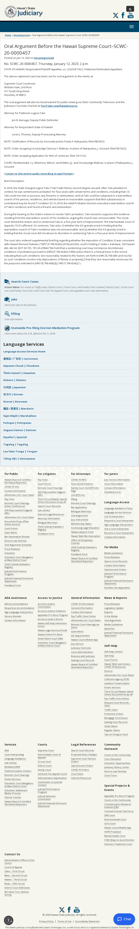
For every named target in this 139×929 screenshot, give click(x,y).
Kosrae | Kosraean (15, 401)
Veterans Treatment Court (118, 844)
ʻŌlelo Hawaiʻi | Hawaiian (19, 373)
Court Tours (110, 775)
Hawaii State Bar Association (85, 536)
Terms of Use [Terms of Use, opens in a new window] (64, 921)
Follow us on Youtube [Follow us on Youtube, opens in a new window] (131, 15)
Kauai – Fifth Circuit (15, 883)
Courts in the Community (117, 754)
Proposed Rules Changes (84, 754)
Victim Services (112, 687)
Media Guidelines (113, 553)
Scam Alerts (11, 532)
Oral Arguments (79, 515)
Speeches (109, 628)
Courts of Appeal (13, 867)
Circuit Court (44, 761)
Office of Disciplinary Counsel (82, 541)
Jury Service (77, 643)
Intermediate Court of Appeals (49, 756)
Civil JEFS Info (78, 494)
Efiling (12, 314)
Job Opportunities (80, 635)
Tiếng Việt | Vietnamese (19, 458)
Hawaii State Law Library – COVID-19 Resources (118, 665)
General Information (82, 483)
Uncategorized (22, 35)
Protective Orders (113, 713)
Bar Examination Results (17, 536)
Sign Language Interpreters (118, 524)
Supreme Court (46, 750)
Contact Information (15, 490)
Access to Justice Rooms (50, 619)
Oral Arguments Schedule (18, 544)
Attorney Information (49, 518)
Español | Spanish (15, 437)
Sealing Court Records (82, 660)
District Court (45, 765)
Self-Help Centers (113, 651)
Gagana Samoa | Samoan (19, 430)
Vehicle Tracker (13, 797)
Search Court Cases (21, 282)
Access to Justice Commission (46, 605)
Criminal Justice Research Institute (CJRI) (117, 806)
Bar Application (79, 507)
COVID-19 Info (12, 486)
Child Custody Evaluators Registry (17, 566)
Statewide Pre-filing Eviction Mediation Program (42, 328)
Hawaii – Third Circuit (16, 879)
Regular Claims (112, 730)
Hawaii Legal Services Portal (52, 630)
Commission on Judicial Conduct (50, 783)
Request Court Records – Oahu (117, 704)
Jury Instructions (79, 519)
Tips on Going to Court (116, 734)
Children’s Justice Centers (18, 770)
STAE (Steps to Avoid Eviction (119, 839)
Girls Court (110, 823)
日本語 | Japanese (14, 387)
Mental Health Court (114, 835)
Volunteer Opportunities (117, 763)
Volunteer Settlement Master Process (16, 792)
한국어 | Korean (13, 394)
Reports (108, 612)
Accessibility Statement (87, 921)
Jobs (10, 300)
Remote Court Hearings (50, 487)
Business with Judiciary (83, 656)
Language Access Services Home (24, 351)
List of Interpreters (114, 516)
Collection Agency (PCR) (116, 679)
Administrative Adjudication (52, 777)
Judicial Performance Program (16, 573)
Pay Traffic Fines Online (83, 616)
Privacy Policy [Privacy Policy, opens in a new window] (46, 921)
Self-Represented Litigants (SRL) (18, 512)
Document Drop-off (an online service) (17, 523)
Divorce (108, 670)
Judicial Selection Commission (47, 798)
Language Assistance (15, 758)
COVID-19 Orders (80, 769)
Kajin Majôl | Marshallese (19, 416)
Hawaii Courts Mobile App (84, 639)
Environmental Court (115, 819)
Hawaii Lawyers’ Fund (82, 531)
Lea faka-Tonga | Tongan (20, 451)
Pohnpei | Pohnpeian (17, 423)
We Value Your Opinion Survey (17, 893)
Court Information (113, 483)
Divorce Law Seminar (16, 540)
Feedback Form (13, 585)
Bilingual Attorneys (47, 522)
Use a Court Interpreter (116, 528)
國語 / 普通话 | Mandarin (18, 408)
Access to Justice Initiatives (52, 610)
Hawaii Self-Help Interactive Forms (52, 625)
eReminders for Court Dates (19, 494)
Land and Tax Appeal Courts (52, 773)
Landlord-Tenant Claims (116, 683)
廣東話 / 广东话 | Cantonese (20, 358)
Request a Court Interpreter (119, 520)
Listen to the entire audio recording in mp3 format (39, 173)
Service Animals (13, 616)
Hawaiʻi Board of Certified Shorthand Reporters (18, 481)
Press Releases (12, 548)
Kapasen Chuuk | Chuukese (21, 365)
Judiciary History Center (116, 767)
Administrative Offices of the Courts (19, 861)
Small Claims (110, 726)
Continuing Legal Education (85, 527)
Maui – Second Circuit (16, 875)
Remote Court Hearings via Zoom (85, 626)
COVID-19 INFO (79, 479)
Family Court (44, 769)
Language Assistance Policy (118, 508)
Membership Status (81, 523)
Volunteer (10, 553)
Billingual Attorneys (81, 511)
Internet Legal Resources (51, 514)
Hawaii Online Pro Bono (50, 634)
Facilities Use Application (117, 587)
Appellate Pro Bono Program (53, 615)
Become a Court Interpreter (119, 532)
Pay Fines (9, 499)
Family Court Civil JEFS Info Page (85, 489)
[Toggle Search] (130, 9)
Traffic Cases (110, 709)
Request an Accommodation (19, 607)
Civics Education (112, 758)
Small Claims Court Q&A (50, 638)
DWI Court (109, 815)
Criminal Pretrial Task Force (119, 811)
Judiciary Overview (81, 647)
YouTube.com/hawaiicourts (59, 106)
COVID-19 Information (82, 603)
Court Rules (77, 773)
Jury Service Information (117, 479)
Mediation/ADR (12, 766)
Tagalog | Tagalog (15, 444)
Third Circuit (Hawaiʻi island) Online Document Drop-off (52, 500)
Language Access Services (117, 512)
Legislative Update (114, 607)
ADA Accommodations (16, 603)
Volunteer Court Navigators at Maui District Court (19, 559)
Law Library (44, 510)
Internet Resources (81, 777)
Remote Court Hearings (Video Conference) (17, 505)
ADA (7, 750)
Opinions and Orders (115, 569)
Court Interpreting (14, 754)
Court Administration (82, 651)
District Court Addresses (17, 887)
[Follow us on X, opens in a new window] (116, 15)
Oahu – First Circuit (14, 871)
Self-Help (109, 655)
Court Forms (11, 528)
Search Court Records (49, 506)
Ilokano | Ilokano (14, 380)
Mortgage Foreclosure (116, 717)
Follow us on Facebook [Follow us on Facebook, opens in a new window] (123, 15)
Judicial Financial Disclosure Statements (19, 580)
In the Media (110, 616)
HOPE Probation (112, 831)
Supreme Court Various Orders (83, 760)
